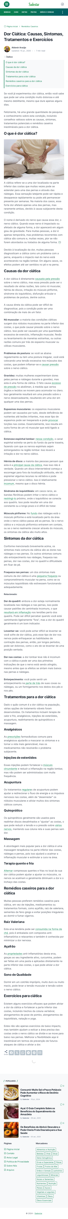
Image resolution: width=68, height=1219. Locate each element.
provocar (53, 420)
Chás (48, 1154)
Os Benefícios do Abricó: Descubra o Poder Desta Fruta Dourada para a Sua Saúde (41, 1130)
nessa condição (44, 438)
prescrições (14, 736)
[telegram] (28, 1052)
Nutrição (52, 1183)
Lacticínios (57, 1171)
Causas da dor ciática (16, 67)
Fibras (58, 1162)
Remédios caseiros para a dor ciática (24, 81)
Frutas (39, 1166)
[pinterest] (34, 1052)
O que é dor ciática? (15, 62)
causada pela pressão (47, 278)
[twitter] (17, 1052)
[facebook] (11, 1052)
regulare (26, 789)
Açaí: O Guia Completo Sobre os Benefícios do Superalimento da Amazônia (37, 1111)
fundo (34, 513)
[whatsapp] (22, 1052)
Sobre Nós (10, 1165)
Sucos (47, 1188)
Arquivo (9, 1170)
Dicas (55, 1154)
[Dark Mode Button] (62, 4)
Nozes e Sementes (45, 1179)
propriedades (15, 953)
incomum (9, 483)
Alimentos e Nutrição (46, 1149)
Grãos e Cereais (44, 1171)
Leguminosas (42, 1175)
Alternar (8, 870)
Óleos (50, 1196)
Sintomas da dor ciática (17, 71)
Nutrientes (41, 1183)
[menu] (6, 4)
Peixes (39, 1188)
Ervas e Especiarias (45, 1162)
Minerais (54, 1175)
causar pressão (50, 364)
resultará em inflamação (17, 612)
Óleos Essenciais (44, 1200)
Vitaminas (41, 1196)
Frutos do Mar (51, 1166)
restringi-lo (10, 498)
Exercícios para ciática (17, 85)
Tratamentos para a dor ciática (20, 76)
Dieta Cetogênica (44, 1158)
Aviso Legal (11, 1157)
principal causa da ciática (28, 464)
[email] (39, 1052)
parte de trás (33, 683)
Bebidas (40, 1154)
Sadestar (38, 1213)
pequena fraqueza (47, 575)
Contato (9, 1153)
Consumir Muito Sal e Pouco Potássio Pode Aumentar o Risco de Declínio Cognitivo (40, 1092)
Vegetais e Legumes (45, 1192)
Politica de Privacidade (16, 1161)
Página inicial (12, 1149)
